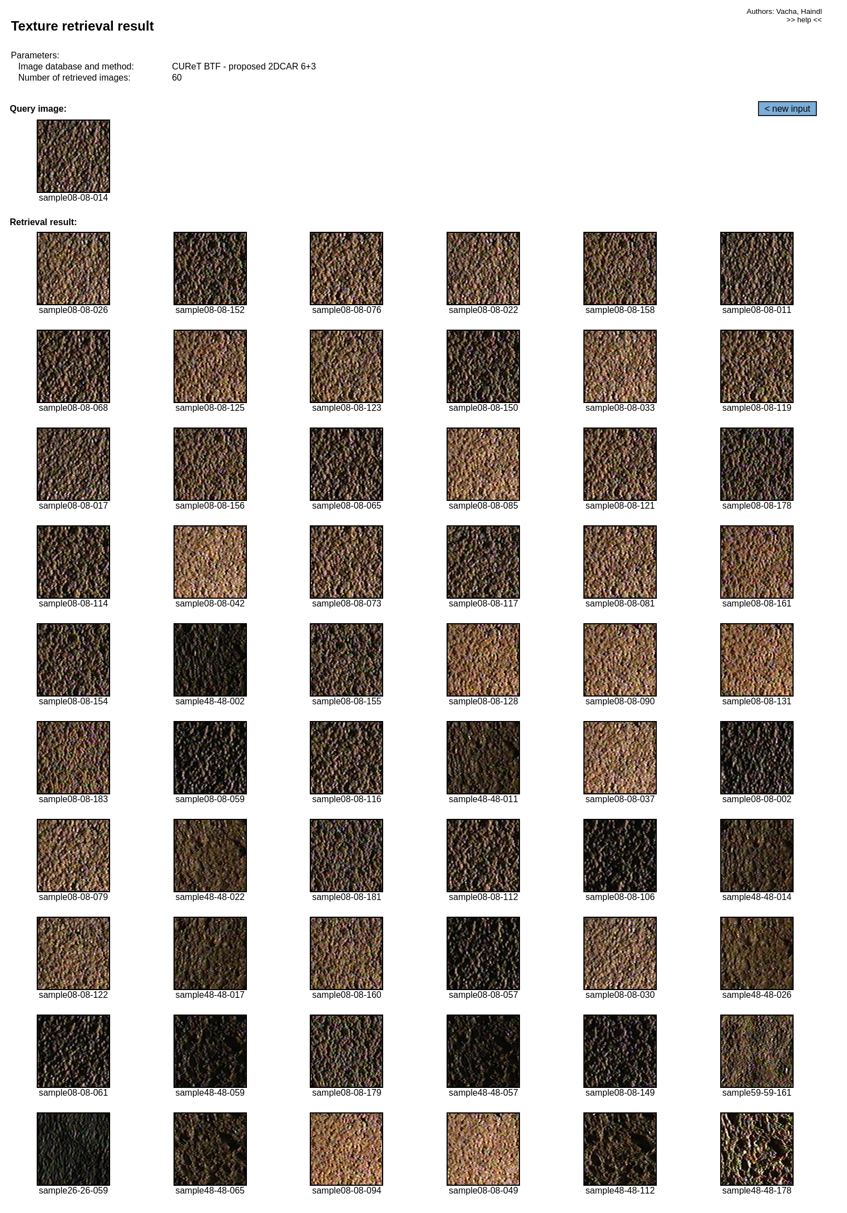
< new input (787, 108)
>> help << (804, 20)
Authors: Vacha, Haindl (784, 11)
